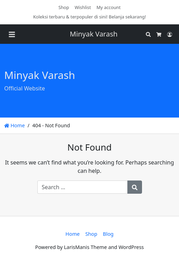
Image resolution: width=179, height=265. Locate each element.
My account (109, 7)
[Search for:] (82, 187)
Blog (108, 234)
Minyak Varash (94, 34)
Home (14, 125)
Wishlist (83, 7)
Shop (63, 7)
